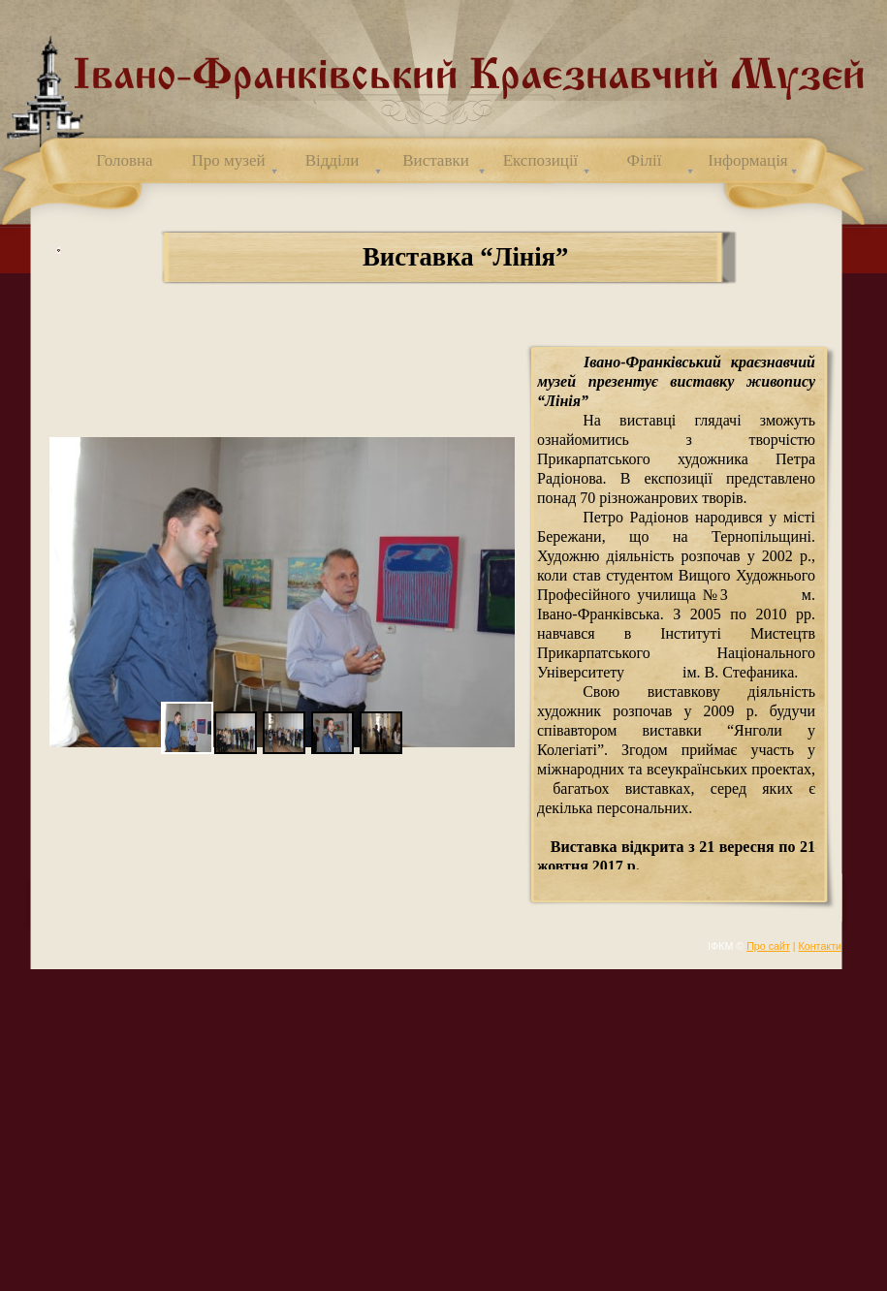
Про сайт (768, 946)
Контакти (820, 946)
